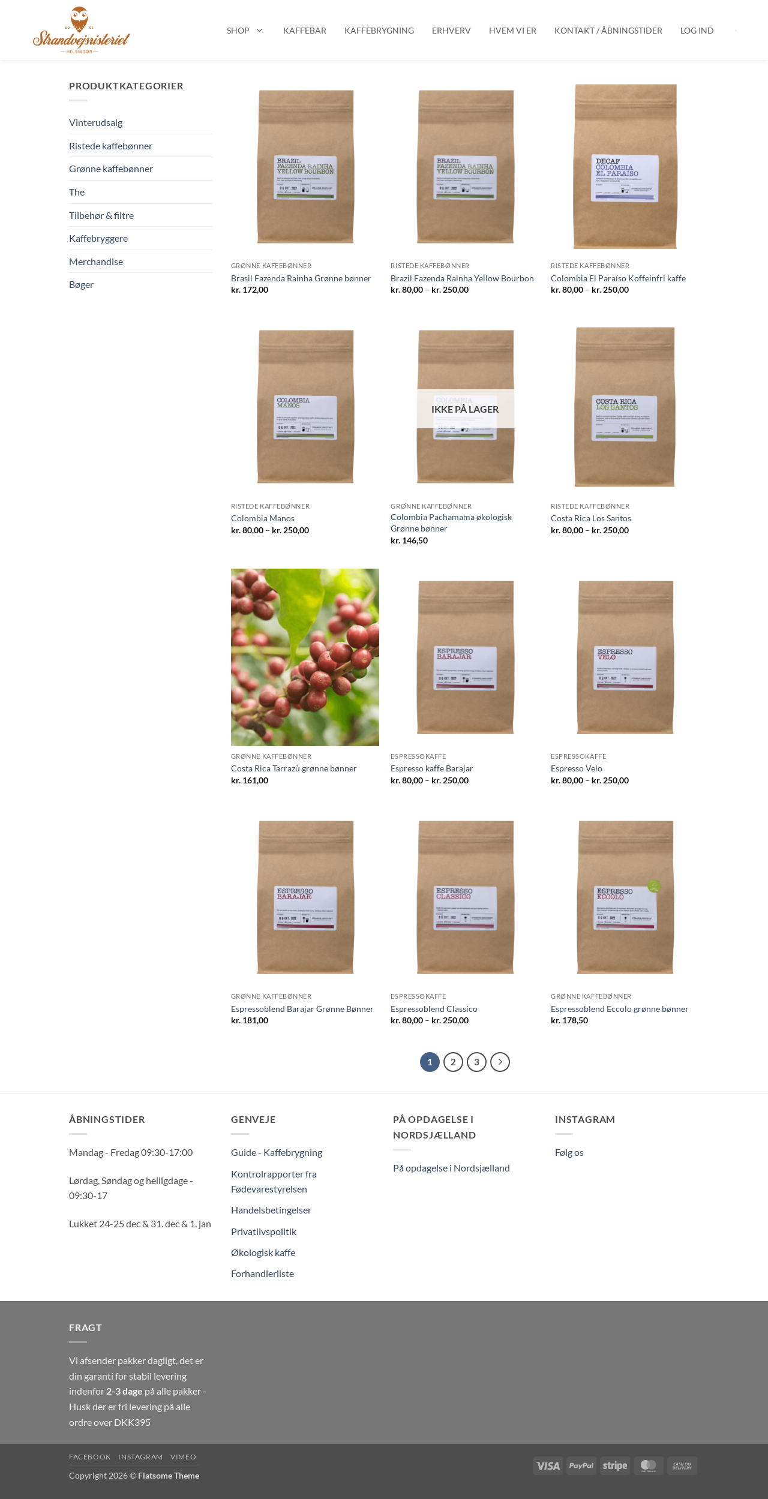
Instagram (140, 1456)
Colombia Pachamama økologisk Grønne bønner (451, 522)
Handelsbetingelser (271, 1209)
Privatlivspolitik (263, 1231)
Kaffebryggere (98, 238)
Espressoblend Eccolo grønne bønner (620, 1009)
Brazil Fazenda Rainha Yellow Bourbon (462, 278)
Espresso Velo (576, 768)
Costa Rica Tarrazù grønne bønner (294, 768)
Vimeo (183, 1456)
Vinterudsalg (95, 122)
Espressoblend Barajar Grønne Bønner (302, 1009)
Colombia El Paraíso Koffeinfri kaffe (618, 278)
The (77, 191)
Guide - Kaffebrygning (276, 1152)
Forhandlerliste (262, 1273)
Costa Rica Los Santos (591, 518)
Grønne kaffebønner (111, 168)
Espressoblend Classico (434, 1009)
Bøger (81, 284)
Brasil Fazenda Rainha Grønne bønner (301, 278)
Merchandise (96, 261)
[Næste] (500, 1062)
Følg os (569, 1152)
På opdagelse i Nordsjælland (451, 1167)
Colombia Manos (263, 518)
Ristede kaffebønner (110, 145)
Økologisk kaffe (263, 1252)
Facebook (90, 1456)
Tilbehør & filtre (101, 215)
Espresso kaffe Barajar (432, 768)
